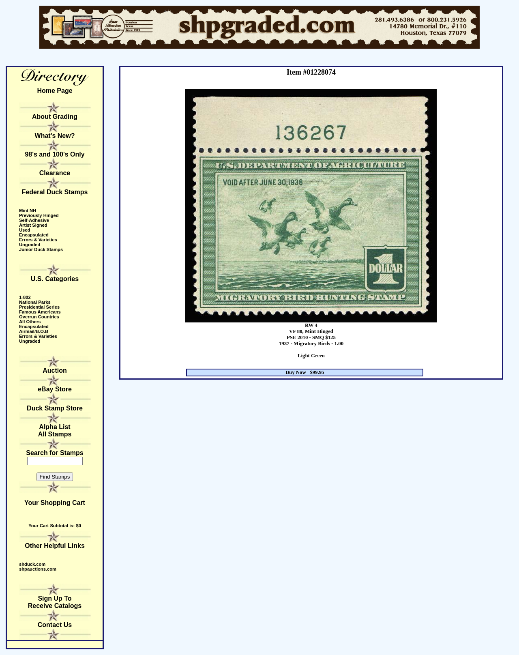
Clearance (55, 173)
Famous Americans (40, 311)
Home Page (54, 90)
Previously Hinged (39, 215)
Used (24, 230)
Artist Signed (33, 225)
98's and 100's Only (54, 154)
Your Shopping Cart (54, 502)
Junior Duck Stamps (41, 249)
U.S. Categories (55, 278)
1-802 (25, 297)
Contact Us (55, 624)
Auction (55, 370)
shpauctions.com (37, 569)
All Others (30, 321)
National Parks (35, 302)
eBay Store (55, 389)
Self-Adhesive (34, 220)
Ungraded (29, 244)
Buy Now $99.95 (305, 372)
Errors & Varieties (38, 239)
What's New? (55, 135)
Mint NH (27, 210)
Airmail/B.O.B (33, 331)
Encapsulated (34, 234)
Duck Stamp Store (55, 408)
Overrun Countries (39, 316)
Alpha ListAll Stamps (55, 430)
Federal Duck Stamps (55, 192)
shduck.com (32, 564)
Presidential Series (39, 307)
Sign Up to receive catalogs (55, 602)
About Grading (54, 116)
